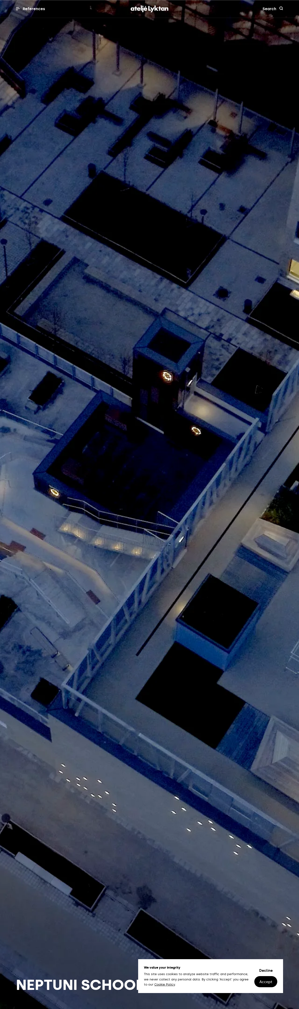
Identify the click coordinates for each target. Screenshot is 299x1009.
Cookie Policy (164, 984)
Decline (266, 970)
